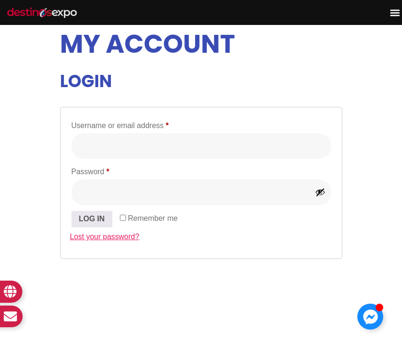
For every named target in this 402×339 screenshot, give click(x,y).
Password (105, 170)
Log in (92, 219)
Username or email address (135, 123)
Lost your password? (105, 237)
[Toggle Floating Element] (370, 317)
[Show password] (320, 192)
